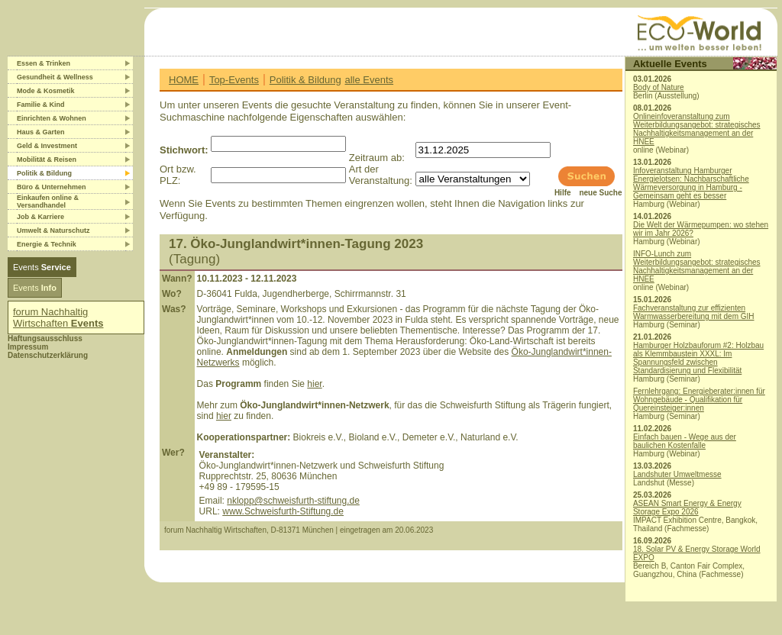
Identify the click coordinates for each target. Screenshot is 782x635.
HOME (184, 79)
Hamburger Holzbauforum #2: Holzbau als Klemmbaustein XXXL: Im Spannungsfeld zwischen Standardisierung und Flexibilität (698, 358)
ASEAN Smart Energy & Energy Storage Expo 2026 (687, 507)
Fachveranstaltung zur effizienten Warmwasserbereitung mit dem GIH (694, 312)
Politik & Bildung (305, 79)
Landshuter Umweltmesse (677, 474)
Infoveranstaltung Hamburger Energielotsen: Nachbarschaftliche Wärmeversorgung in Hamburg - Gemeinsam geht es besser (691, 183)
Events (42, 267)
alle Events (368, 79)
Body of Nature (658, 87)
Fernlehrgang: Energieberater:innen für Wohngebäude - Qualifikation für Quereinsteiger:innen (699, 399)
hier (314, 384)
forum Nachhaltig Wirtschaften (58, 317)
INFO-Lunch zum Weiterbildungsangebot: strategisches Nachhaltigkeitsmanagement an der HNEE (697, 266)
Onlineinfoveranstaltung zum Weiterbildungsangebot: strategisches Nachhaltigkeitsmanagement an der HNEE (697, 129)
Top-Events (234, 79)
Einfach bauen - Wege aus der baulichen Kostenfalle (684, 441)
